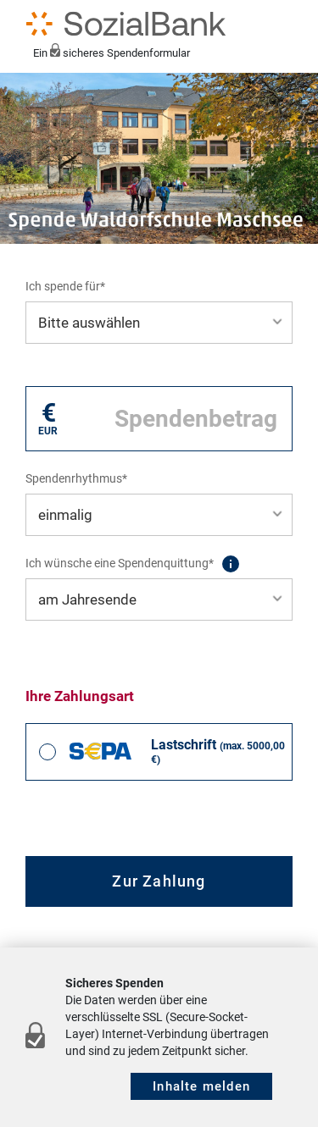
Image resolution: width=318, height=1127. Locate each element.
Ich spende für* (65, 286)
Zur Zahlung (158, 881)
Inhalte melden (201, 1086)
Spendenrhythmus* (76, 478)
